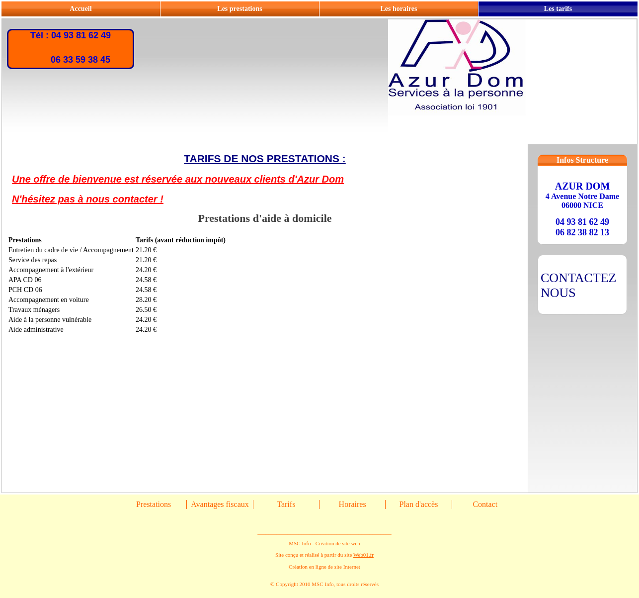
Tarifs (286, 504)
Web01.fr (363, 555)
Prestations (153, 504)
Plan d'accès (418, 504)
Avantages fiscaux (220, 504)
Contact (485, 504)
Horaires (352, 504)
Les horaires (398, 8)
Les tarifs (558, 8)
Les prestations (239, 8)
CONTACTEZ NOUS (578, 285)
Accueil (80, 8)
